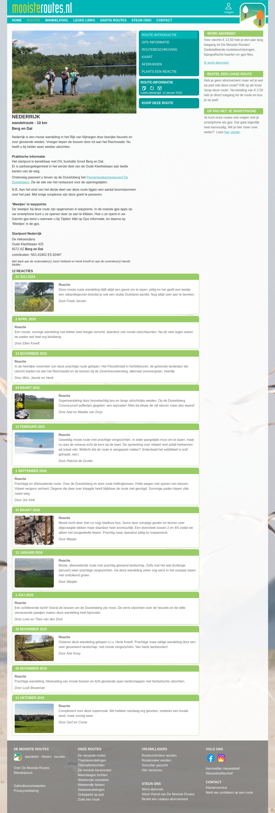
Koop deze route (157, 103)
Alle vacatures (152, 770)
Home (17, 20)
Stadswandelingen (91, 789)
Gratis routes (113, 20)
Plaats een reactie (159, 71)
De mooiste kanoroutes (95, 770)
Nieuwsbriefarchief (219, 773)
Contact (164, 20)
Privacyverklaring (26, 790)
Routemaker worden (156, 760)
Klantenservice (216, 787)
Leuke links (84, 20)
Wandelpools (23, 772)
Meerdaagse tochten (93, 775)
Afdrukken (152, 64)
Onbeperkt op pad (91, 794)
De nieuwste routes (92, 755)
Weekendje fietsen (91, 785)
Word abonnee (152, 789)
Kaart (147, 57)
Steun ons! (141, 20)
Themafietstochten (91, 765)
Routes (33, 20)
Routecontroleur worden (159, 755)
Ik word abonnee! (216, 62)
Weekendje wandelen (93, 780)
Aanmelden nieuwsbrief (223, 768)
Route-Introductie (159, 35)
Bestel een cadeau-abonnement (165, 799)
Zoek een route (89, 799)
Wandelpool (56, 20)
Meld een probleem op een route (229, 792)
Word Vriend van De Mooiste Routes (168, 794)
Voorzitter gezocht (155, 765)
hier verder (232, 132)
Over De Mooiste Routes (32, 768)
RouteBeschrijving (159, 49)
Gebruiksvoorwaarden (30, 786)
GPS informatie (156, 42)
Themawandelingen (92, 760)
